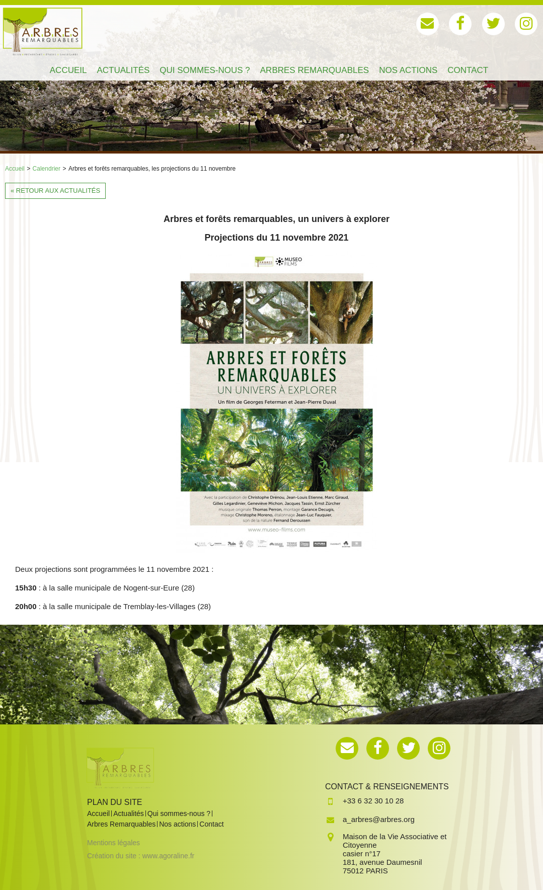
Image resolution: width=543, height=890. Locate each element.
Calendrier (46, 168)
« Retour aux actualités (55, 190)
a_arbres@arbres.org (379, 819)
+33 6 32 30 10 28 (373, 800)
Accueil (15, 168)
